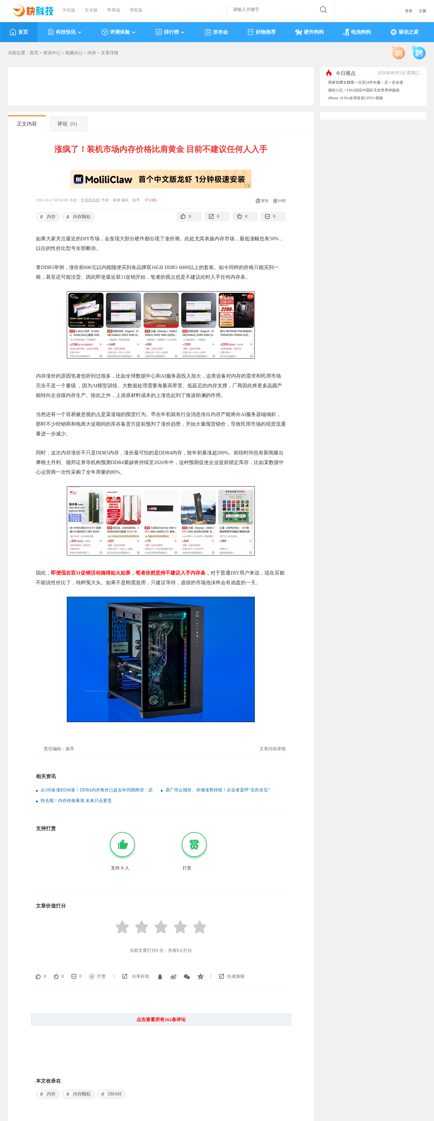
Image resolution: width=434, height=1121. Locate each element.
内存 (91, 53)
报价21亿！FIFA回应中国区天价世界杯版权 (364, 90)
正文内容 (27, 123)
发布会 (216, 32)
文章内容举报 (272, 749)
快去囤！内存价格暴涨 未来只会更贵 (76, 800)
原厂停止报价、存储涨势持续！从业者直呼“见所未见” (217, 790)
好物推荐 (261, 32)
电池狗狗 (357, 32)
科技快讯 (64, 32)
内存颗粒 (77, 217)
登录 (408, 11)
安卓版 (91, 10)
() (154, 200)
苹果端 (113, 10)
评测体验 (118, 32)
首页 (19, 32)
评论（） (68, 123)
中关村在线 (90, 200)
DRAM (110, 1094)
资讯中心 (52, 53)
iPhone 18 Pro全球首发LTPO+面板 (355, 98)
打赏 (101, 976)
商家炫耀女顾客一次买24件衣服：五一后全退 (365, 82)
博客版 (136, 10)
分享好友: (141, 976)
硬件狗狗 (309, 32)
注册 (422, 11)
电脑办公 (74, 53)
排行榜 (170, 32)
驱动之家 (404, 32)
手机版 (68, 10)
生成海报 (235, 976)
